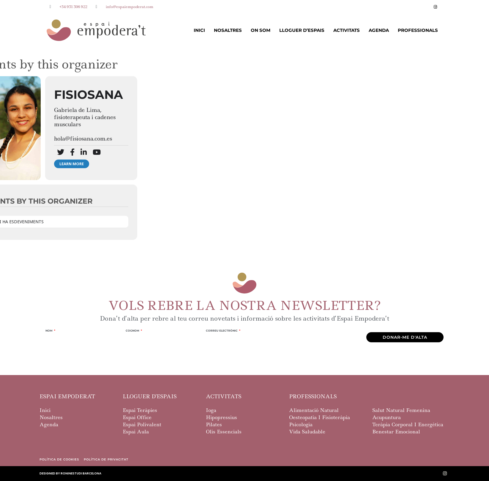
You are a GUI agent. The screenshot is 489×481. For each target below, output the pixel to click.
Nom (49, 330)
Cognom (133, 330)
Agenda (379, 30)
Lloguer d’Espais (301, 30)
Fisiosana (88, 94)
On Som (260, 30)
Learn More (71, 163)
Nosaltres (228, 30)
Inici (199, 30)
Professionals (418, 30)
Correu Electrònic (222, 330)
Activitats (346, 30)
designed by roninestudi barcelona (70, 473)
